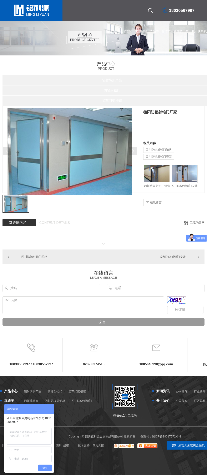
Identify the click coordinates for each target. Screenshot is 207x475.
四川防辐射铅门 (81, 400)
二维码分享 (197, 222)
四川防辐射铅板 (55, 400)
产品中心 (154, 35)
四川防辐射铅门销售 (159, 149)
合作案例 (166, 35)
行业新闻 (200, 391)
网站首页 (110, 35)
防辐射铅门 (141, 35)
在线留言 (154, 202)
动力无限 (98, 445)
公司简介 (182, 400)
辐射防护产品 (125, 35)
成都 (66, 445)
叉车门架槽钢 (77, 391)
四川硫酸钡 (31, 400)
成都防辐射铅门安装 (173, 256)
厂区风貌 (200, 400)
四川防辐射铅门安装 (159, 156)
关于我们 (190, 35)
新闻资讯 (178, 35)
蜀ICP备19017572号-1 (166, 436)
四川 (59, 445)
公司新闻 (182, 391)
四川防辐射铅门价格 (34, 256)
